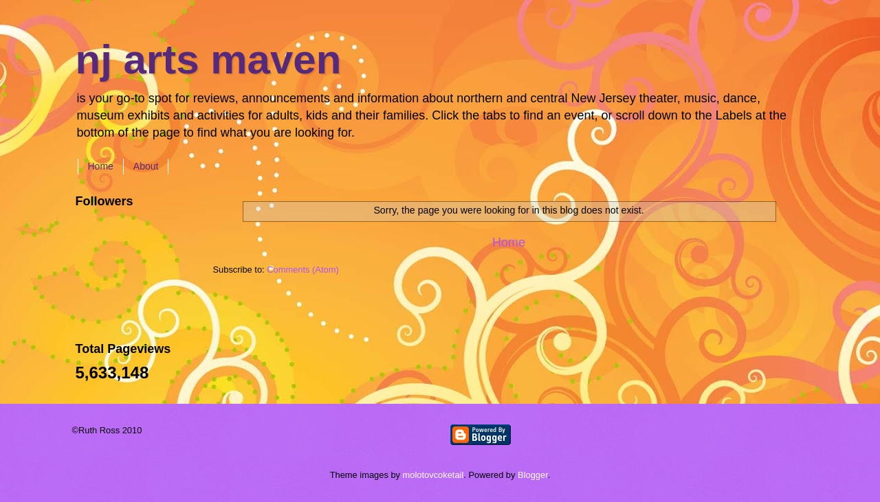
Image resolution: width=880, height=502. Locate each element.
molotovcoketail (433, 475)
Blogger (533, 475)
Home (100, 166)
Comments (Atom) (302, 269)
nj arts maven (209, 59)
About (146, 166)
